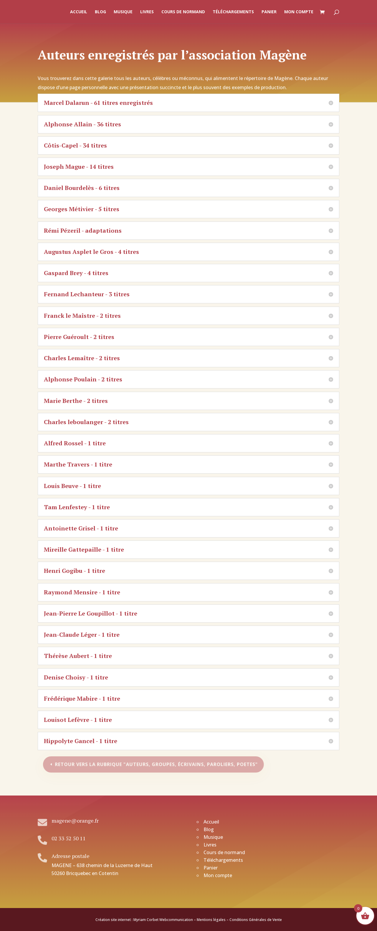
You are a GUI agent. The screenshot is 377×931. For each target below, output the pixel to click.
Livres (147, 12)
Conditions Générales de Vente (255, 919)
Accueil (78, 12)
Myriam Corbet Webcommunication (163, 919)
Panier (269, 12)
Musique (123, 12)
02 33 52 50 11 (69, 838)
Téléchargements (233, 12)
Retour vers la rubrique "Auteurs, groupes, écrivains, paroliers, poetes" (157, 764)
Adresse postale (71, 855)
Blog (100, 12)
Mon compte (298, 12)
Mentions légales (211, 919)
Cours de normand (183, 12)
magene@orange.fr (75, 820)
